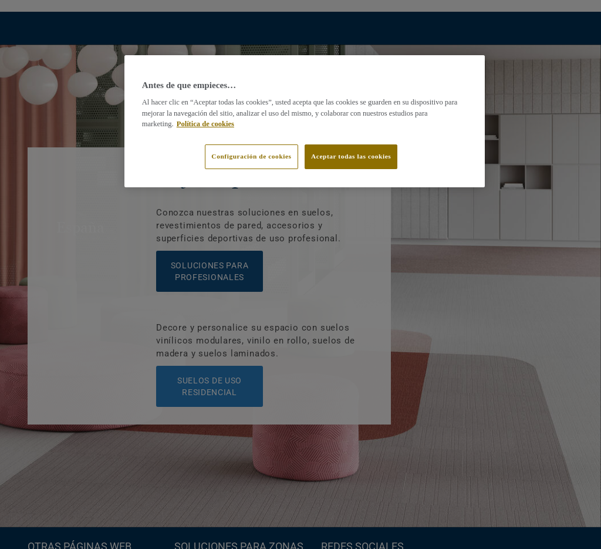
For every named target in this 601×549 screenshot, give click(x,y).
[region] (304, 121)
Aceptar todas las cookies (351, 156)
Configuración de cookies (251, 156)
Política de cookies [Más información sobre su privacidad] (205, 124)
